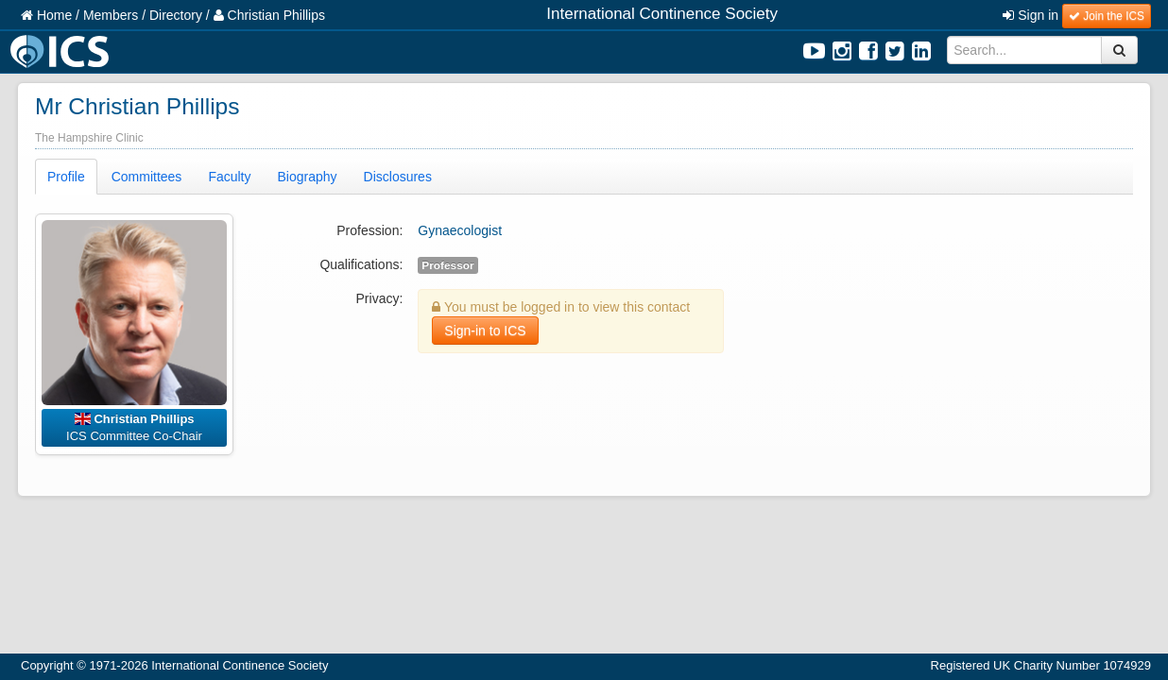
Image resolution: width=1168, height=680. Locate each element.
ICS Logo (62, 51)
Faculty (229, 176)
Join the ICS (1106, 16)
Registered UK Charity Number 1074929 (1041, 665)
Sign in (1030, 15)
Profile (66, 176)
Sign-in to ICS (484, 330)
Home (46, 15)
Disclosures (398, 176)
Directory (175, 15)
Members (110, 15)
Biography (307, 176)
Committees (147, 176)
